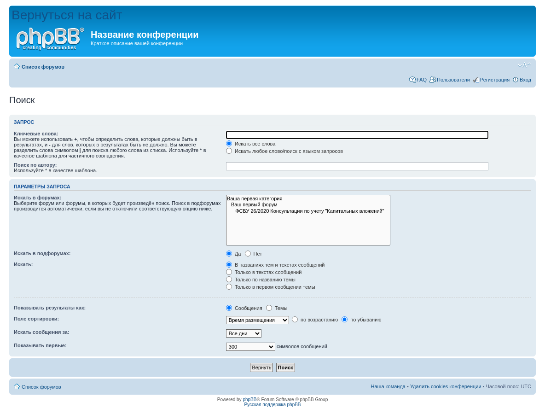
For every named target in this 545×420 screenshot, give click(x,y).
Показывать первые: (40, 345)
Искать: (23, 264)
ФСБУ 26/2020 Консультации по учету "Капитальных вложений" (308, 211)
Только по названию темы (261, 279)
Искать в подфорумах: (42, 253)
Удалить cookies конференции (445, 386)
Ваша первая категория (308, 199)
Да (233, 254)
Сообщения (244, 308)
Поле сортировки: (36, 318)
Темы (277, 308)
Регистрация (495, 79)
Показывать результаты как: (50, 307)
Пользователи (453, 79)
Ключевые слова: (36, 133)
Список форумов (43, 67)
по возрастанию (315, 319)
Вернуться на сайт (67, 15)
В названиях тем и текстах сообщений (275, 265)
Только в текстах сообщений (264, 272)
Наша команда (388, 386)
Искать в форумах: (37, 197)
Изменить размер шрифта (524, 65)
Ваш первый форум (308, 205)
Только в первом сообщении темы (270, 287)
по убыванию (361, 319)
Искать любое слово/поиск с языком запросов (284, 151)
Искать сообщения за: (42, 332)
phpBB (249, 399)
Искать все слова (251, 143)
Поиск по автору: (35, 165)
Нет (253, 254)
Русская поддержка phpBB (272, 404)
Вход (525, 79)
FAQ (422, 79)
